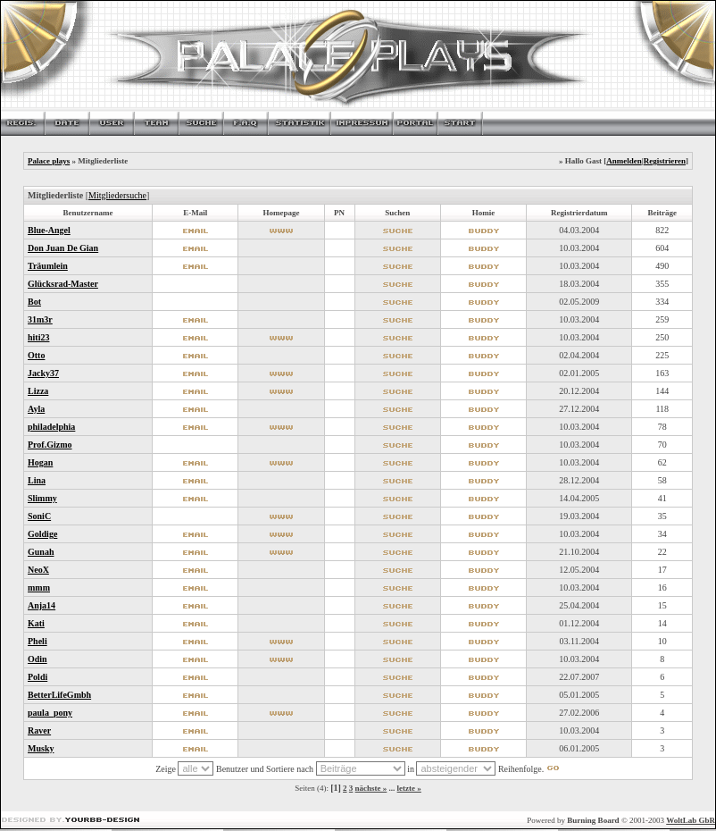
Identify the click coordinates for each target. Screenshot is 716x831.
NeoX (38, 570)
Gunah (41, 552)
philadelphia (51, 427)
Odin (37, 659)
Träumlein (48, 266)
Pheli (37, 641)
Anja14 (41, 605)
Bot (34, 301)
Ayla (36, 409)
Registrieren (665, 160)
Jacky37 (43, 373)
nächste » (371, 788)
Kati (36, 623)
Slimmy (42, 498)
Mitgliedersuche (117, 195)
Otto (36, 355)
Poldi (37, 677)
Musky (41, 748)
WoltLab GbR (690, 820)
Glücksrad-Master (63, 284)
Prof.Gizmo (50, 444)
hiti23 (38, 337)
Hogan (40, 462)
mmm (39, 587)
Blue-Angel (49, 230)
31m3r (40, 319)
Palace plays (49, 160)
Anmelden (624, 160)
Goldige (42, 534)
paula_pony (50, 713)
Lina (37, 480)
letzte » (409, 788)
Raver (39, 730)
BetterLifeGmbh (59, 695)
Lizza (38, 391)
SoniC (39, 516)
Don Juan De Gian (63, 248)
